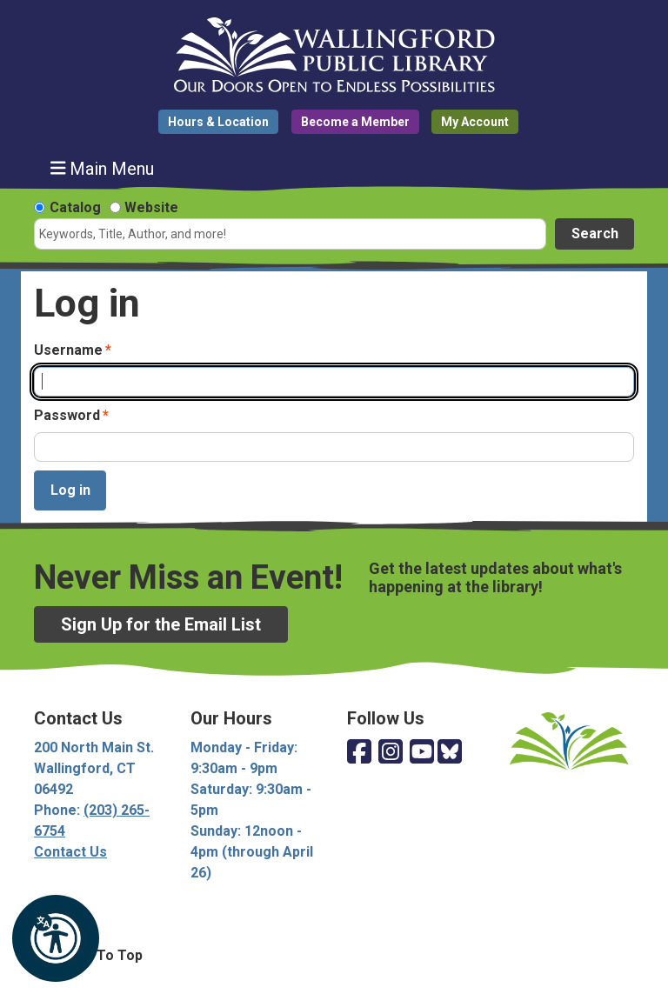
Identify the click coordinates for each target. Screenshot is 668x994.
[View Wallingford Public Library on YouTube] (422, 752)
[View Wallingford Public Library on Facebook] (359, 752)
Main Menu (102, 168)
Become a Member (355, 122)
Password (67, 415)
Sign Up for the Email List (161, 624)
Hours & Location (218, 122)
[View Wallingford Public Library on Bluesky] (450, 752)
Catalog (75, 207)
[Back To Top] (334, 955)
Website (151, 207)
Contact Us (70, 852)
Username (68, 350)
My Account (475, 122)
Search (594, 233)
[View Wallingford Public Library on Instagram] (390, 752)
